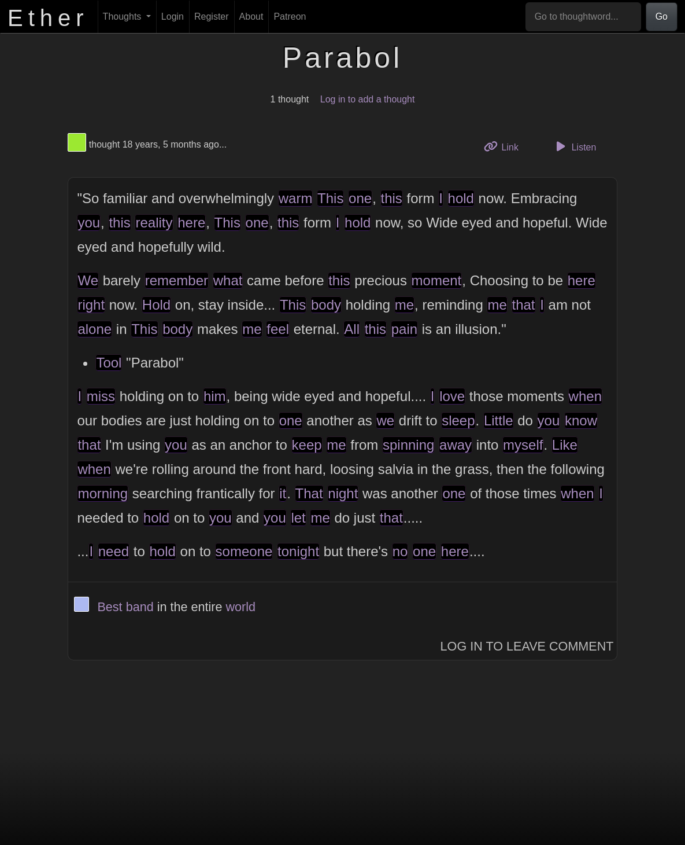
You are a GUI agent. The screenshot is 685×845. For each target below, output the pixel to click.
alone (94, 329)
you (88, 222)
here (191, 222)
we (385, 420)
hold (461, 198)
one (360, 198)
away (455, 445)
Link (505, 146)
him (214, 396)
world (241, 607)
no (400, 551)
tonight (298, 551)
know (581, 420)
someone (244, 551)
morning (102, 493)
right (91, 305)
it (282, 493)
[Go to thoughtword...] (583, 16)
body (326, 305)
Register (211, 16)
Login (172, 16)
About (251, 16)
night (343, 493)
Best (109, 607)
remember (176, 280)
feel (277, 329)
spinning (408, 445)
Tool (108, 362)
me (404, 305)
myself (523, 445)
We (87, 280)
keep (307, 445)
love (452, 396)
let (298, 518)
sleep (458, 420)
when (585, 396)
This (330, 198)
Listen (574, 146)
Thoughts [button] (123, 16)
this (391, 198)
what (228, 280)
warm (296, 198)
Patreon (289, 16)
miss (101, 396)
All (352, 329)
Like (564, 445)
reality (153, 222)
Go (662, 16)
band (140, 607)
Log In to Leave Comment (527, 646)
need (113, 551)
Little (498, 420)
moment (437, 280)
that (523, 305)
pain (404, 329)
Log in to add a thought (367, 99)
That (309, 493)
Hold (156, 305)
